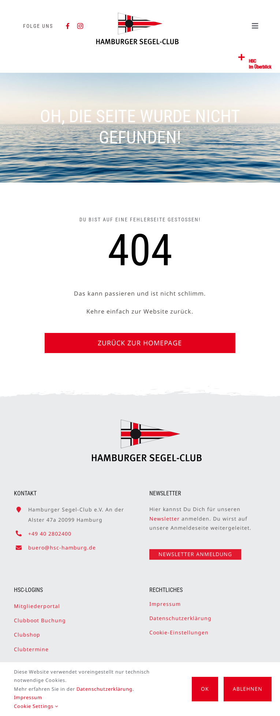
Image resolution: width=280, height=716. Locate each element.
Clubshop (27, 631)
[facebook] (68, 26)
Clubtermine (31, 645)
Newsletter (164, 515)
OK (205, 688)
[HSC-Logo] (137, 16)
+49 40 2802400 (49, 530)
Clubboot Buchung (40, 617)
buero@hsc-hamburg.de (62, 544)
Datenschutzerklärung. (105, 689)
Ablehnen (247, 688)
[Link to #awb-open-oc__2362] (241, 57)
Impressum (165, 600)
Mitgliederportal (37, 603)
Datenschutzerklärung (180, 615)
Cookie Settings (36, 706)
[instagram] (80, 26)
